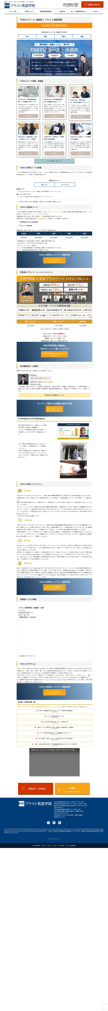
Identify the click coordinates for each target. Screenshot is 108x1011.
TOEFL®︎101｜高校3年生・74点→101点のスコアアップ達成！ (27, 138)
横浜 (63, 36)
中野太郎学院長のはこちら (54, 354)
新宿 (45, 36)
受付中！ (54, 260)
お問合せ (62, 11)
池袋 (81, 36)
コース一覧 (12, 11)
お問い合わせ (94, 4)
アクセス (95, 11)
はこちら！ (54, 409)
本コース (44, 184)
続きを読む (28, 116)
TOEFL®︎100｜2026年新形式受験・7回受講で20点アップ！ (53, 100)
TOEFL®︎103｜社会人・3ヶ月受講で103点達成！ (80, 138)
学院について (29, 11)
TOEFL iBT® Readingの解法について (28, 516)
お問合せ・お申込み (37, 788)
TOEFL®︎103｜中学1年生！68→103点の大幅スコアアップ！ (80, 101)
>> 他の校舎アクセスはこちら (26, 656)
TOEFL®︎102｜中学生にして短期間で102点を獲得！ (54, 138)
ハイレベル (65, 184)
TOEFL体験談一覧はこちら (54, 161)
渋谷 (27, 36)
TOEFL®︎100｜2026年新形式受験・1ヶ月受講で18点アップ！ (27, 100)
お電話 (72, 789)
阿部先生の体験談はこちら (54, 395)
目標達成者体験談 (45, 11)
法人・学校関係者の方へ (79, 11)
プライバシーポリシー (54, 838)
